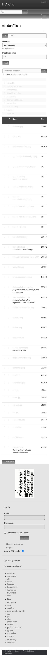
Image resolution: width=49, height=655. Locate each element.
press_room (12, 622)
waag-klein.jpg (18, 267)
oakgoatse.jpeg (19, 420)
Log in (44, 2)
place (9, 619)
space (10, 636)
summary (11, 639)
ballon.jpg (16, 397)
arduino (11, 573)
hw (9, 599)
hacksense (11, 590)
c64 (8, 579)
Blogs (15, 651)
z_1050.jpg (17, 427)
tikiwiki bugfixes (19, 247)
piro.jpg (16, 390)
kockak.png (17, 328)
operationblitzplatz (16, 611)
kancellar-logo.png (20, 237)
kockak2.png (18, 318)
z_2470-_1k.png (19, 227)
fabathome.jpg (18, 338)
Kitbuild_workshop (12, 93)
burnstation (11, 576)
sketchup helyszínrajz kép (23, 287)
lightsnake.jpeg (19, 368)
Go (43, 71)
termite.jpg (17, 375)
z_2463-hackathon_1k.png (23, 207)
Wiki (7, 651)
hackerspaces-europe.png (23, 308)
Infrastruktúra (10, 90)
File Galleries (11, 75)
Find (6, 63)
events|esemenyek (12, 86)
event (9, 582)
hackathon (12, 587)
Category (6, 41)
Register (9, 548)
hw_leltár (11, 602)
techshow (11, 643)
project (10, 624)
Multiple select (8, 48)
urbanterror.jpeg (19, 383)
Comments (8, 462)
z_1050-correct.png (20, 348)
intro (9, 606)
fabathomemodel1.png (22, 358)
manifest (10, 608)
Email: (7, 513)
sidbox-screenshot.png (22, 147)
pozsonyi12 (9, 103)
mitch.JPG (17, 137)
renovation (11, 633)
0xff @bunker (18, 437)
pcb (8, 617)
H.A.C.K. (8, 4)
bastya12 (8, 83)
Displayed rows (9, 53)
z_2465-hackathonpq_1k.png (24, 217)
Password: (9, 523)
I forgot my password (14, 544)
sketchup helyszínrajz (21, 297)
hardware (11, 593)
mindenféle (10, 25)
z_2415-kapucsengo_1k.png (24, 167)
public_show (14, 627)
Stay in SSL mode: (12, 551)
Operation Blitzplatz (12, 100)
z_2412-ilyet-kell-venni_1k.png (25, 157)
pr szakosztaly (10, 107)
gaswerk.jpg (17, 405)
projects (8, 110)
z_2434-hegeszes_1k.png (23, 187)
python (10, 631)
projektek (8, 113)
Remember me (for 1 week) (16, 533)
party (9, 614)
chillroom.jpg (18, 126)
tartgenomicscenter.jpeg (22, 277)
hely (9, 596)
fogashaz (11, 584)
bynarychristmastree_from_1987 (26, 257)
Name (15, 119)
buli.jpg (15, 412)
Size (42, 119)
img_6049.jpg (18, 447)
